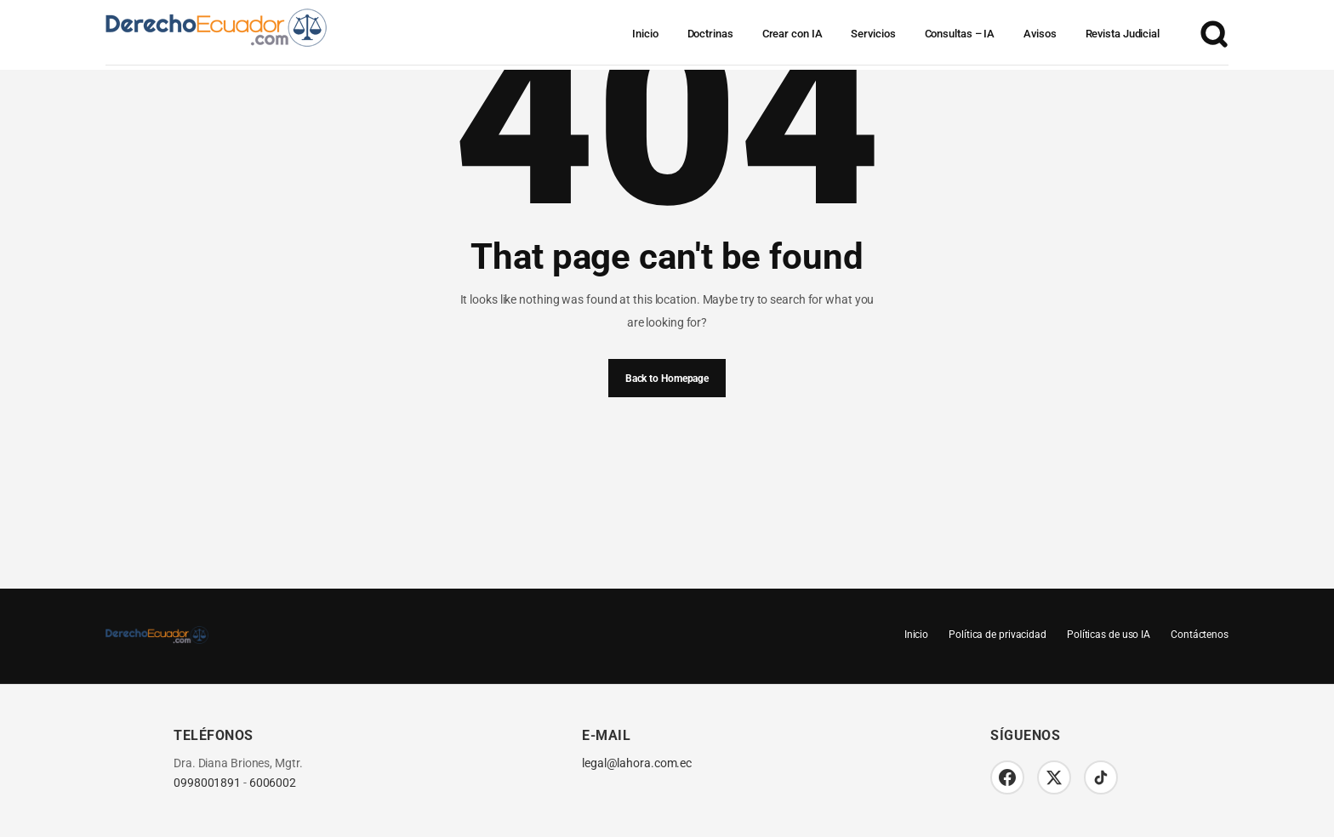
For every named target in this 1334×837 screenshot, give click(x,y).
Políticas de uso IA (1108, 635)
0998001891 (207, 783)
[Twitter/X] (1054, 777)
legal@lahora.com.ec (637, 763)
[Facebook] (1007, 777)
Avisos (1039, 33)
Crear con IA (792, 33)
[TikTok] (1101, 777)
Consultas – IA (960, 33)
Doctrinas (710, 33)
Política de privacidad (997, 635)
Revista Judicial (1123, 33)
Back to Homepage (667, 378)
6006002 (272, 783)
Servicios (873, 33)
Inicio (645, 33)
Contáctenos (1200, 635)
